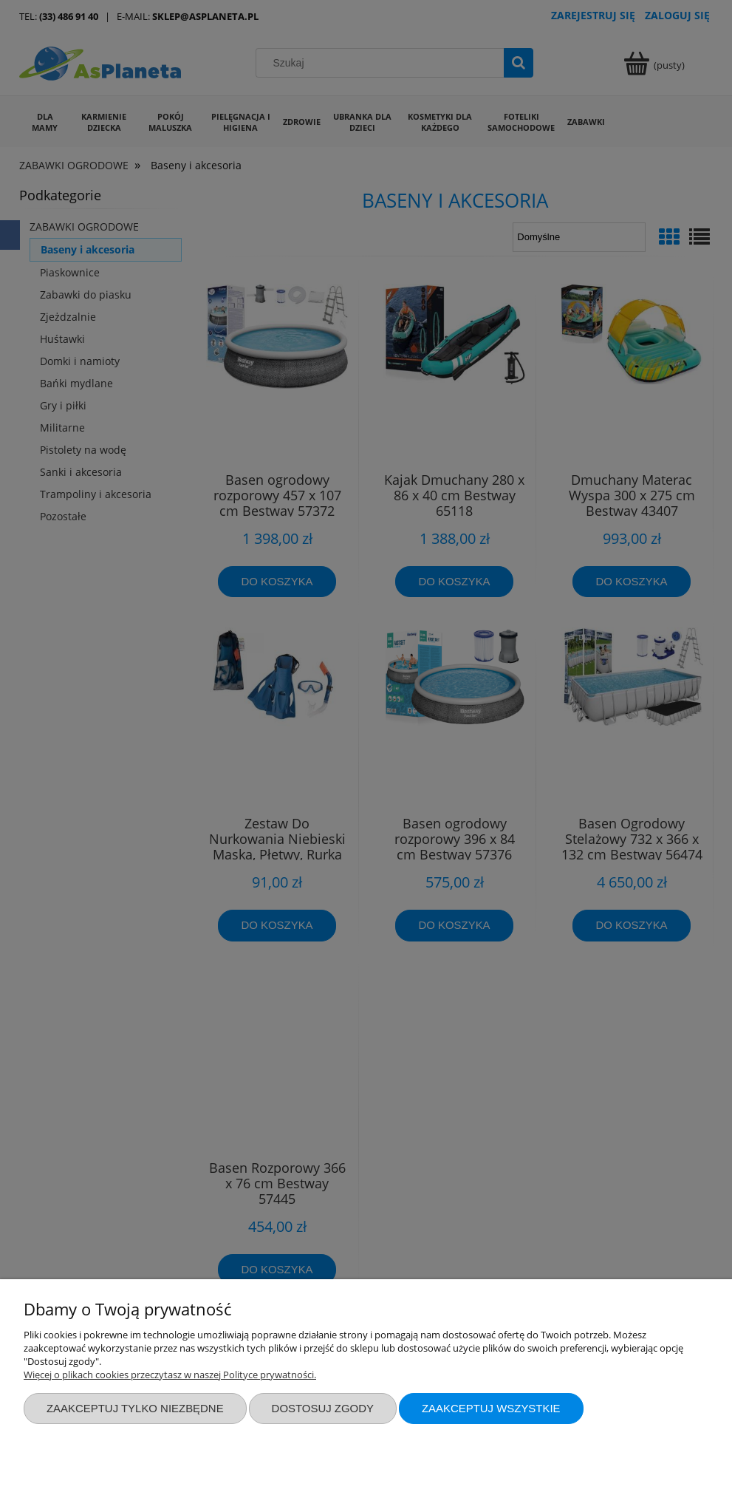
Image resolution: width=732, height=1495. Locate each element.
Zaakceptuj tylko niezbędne (135, 1408)
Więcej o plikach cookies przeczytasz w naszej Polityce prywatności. (170, 1374)
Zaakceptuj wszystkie (491, 1408)
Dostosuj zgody (323, 1408)
